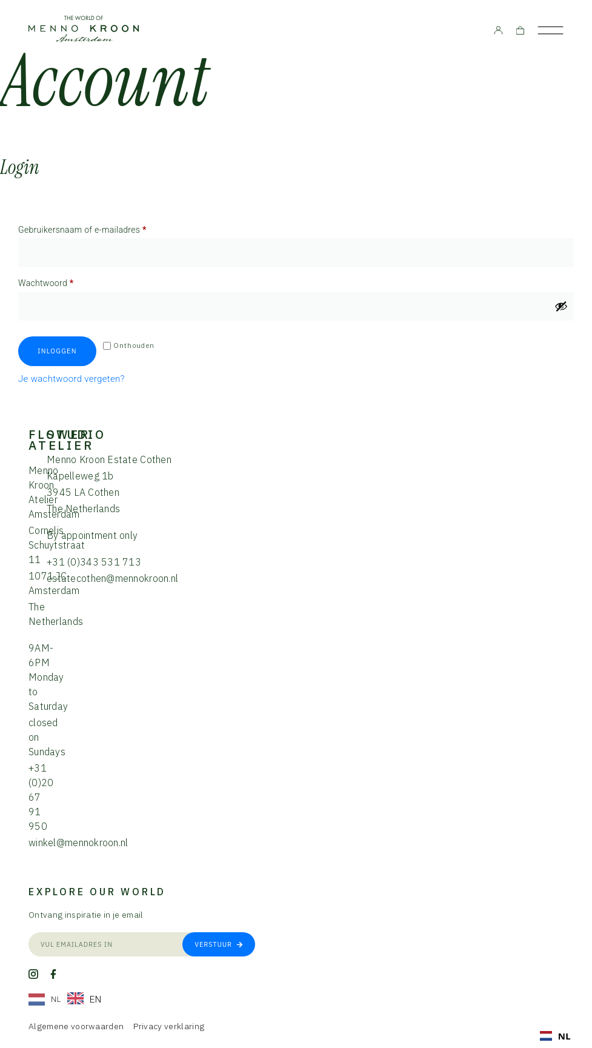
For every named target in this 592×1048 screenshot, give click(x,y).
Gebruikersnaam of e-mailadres (95, 228)
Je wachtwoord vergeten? (71, 378)
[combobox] (555, 1036)
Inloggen (57, 351)
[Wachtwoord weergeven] (561, 306)
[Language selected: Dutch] (68, 999)
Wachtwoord (59, 281)
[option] (84, 999)
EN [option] (96, 999)
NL (555, 1036)
